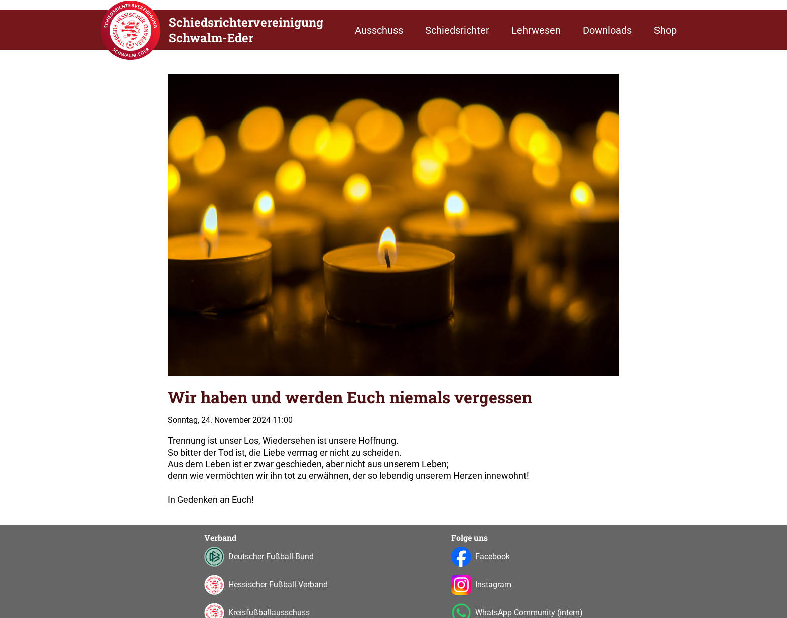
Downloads (607, 30)
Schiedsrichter (457, 30)
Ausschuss (379, 30)
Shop (665, 30)
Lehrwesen (536, 30)
